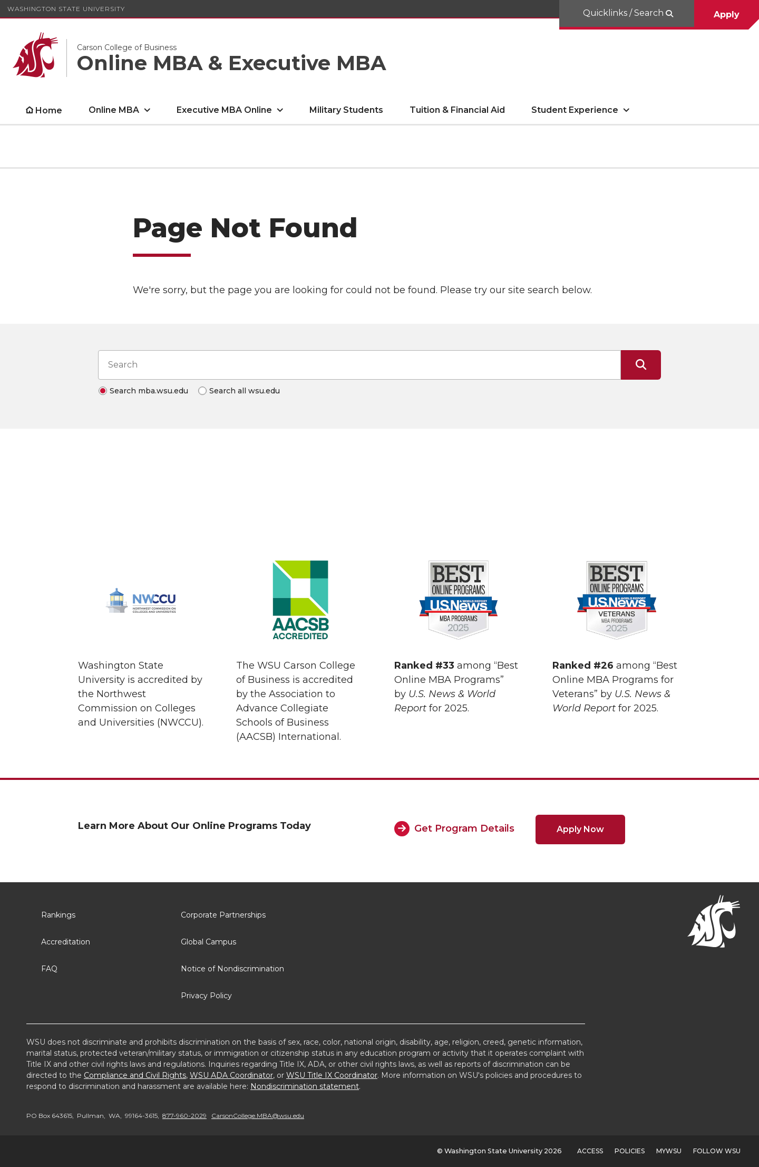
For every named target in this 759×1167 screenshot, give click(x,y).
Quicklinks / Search (624, 13)
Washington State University (66, 9)
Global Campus (208, 942)
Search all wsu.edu (244, 391)
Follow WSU (717, 1151)
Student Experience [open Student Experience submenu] (574, 110)
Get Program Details (464, 828)
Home (48, 110)
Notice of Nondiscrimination (232, 968)
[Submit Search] (641, 365)
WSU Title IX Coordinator (331, 1075)
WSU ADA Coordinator (231, 1075)
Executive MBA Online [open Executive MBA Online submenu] (224, 110)
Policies (630, 1151)
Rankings (58, 915)
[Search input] (359, 365)
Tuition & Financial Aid (457, 110)
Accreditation (65, 942)
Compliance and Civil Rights (135, 1075)
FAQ (49, 968)
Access (590, 1151)
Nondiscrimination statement (304, 1086)
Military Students (346, 110)
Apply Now (580, 829)
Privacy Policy (206, 995)
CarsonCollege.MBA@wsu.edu (257, 1116)
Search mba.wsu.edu (149, 391)
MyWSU (669, 1151)
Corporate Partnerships (223, 915)
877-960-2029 (184, 1116)
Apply (726, 14)
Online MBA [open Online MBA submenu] (114, 110)
